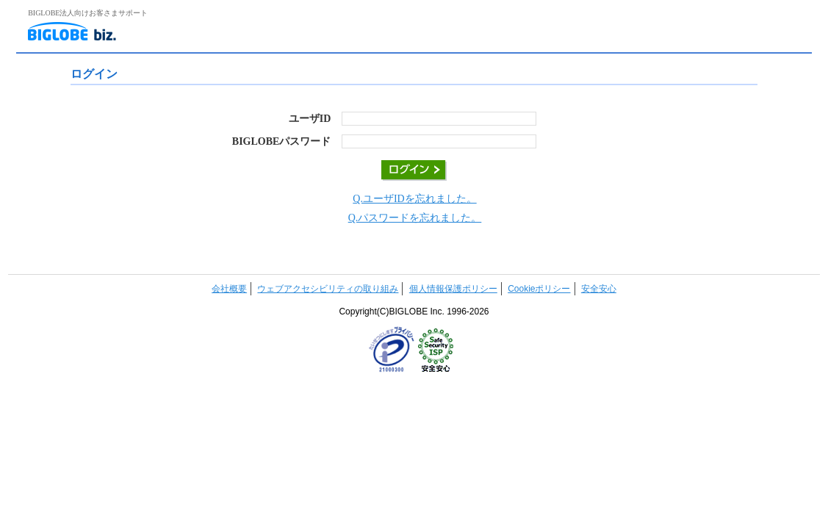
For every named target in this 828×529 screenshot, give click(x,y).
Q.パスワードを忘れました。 (415, 217)
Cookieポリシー (539, 289)
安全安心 (598, 289)
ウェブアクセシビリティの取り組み (327, 289)
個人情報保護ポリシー (453, 289)
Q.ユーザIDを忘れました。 (414, 198)
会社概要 (229, 289)
